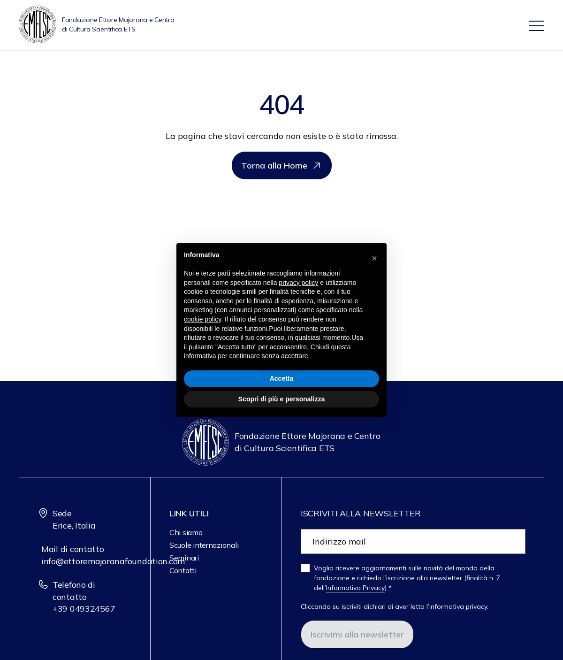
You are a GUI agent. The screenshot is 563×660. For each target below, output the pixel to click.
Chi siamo (186, 532)
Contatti (183, 570)
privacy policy (298, 282)
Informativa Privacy (355, 587)
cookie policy (202, 319)
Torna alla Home (281, 165)
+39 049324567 (84, 608)
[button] (374, 258)
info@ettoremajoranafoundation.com (113, 561)
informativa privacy (458, 606)
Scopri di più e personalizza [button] (281, 399)
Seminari (184, 557)
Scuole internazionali (203, 545)
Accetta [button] (282, 378)
